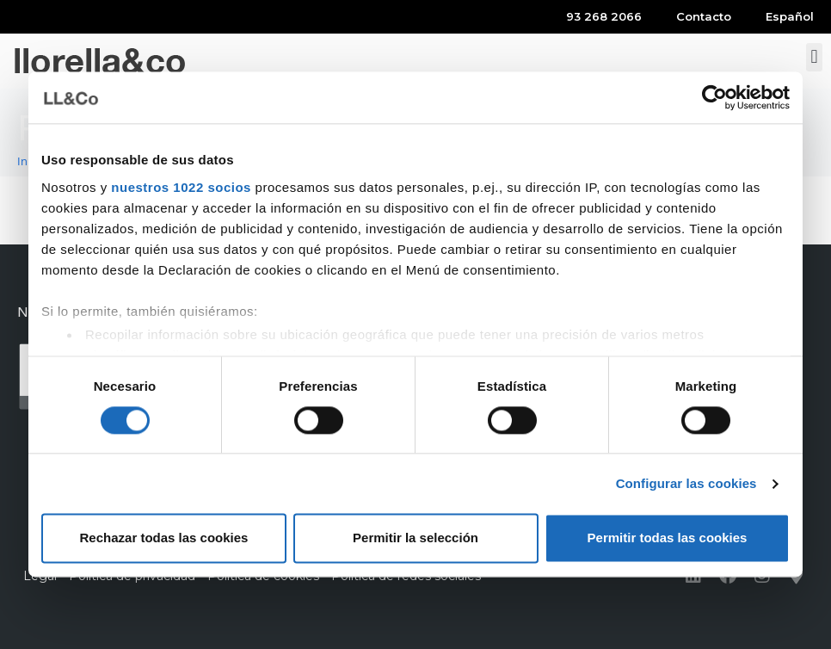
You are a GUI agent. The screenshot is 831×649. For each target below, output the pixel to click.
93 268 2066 (604, 16)
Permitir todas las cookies (668, 538)
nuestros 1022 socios (181, 187)
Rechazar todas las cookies (164, 538)
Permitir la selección (415, 538)
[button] (814, 57)
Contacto (703, 16)
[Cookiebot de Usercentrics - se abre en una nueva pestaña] (714, 97)
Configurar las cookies (686, 483)
